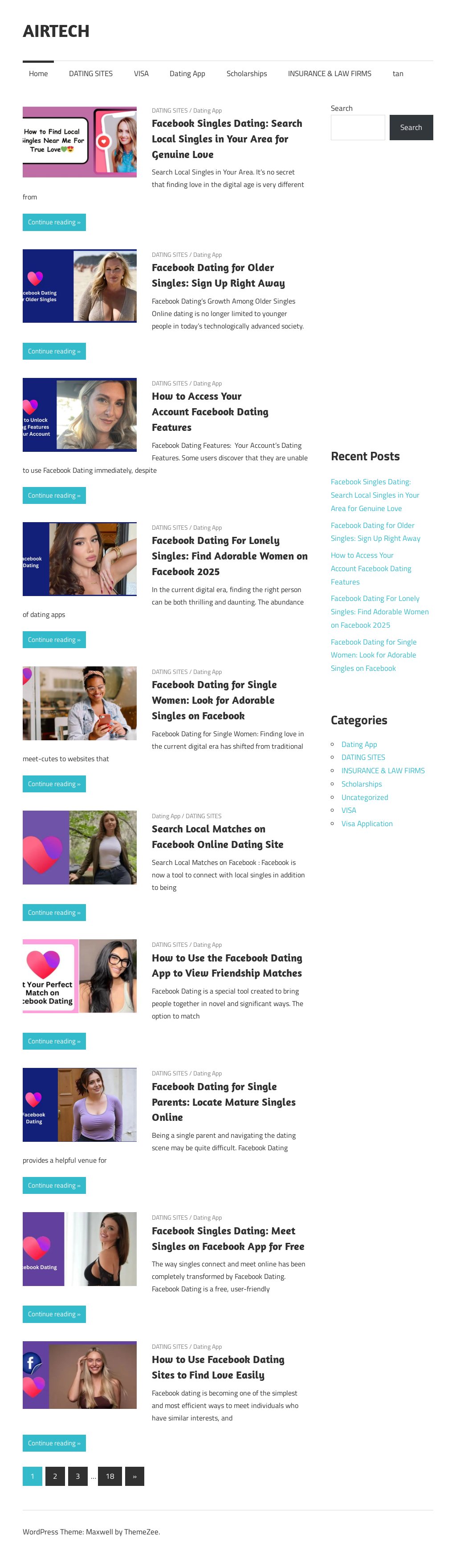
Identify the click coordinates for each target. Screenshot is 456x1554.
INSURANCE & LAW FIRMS (329, 73)
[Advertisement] (382, 288)
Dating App (187, 73)
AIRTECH (56, 30)
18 (110, 1476)
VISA (141, 73)
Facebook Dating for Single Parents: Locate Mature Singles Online (224, 1101)
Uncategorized (365, 797)
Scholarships (247, 73)
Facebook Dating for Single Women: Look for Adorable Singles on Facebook (214, 700)
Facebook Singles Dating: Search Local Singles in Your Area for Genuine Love (227, 138)
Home (38, 73)
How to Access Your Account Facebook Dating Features (210, 411)
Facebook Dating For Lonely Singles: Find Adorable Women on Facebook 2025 (230, 555)
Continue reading (52, 222)
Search (342, 108)
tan (398, 73)
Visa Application (367, 823)
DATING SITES (91, 73)
